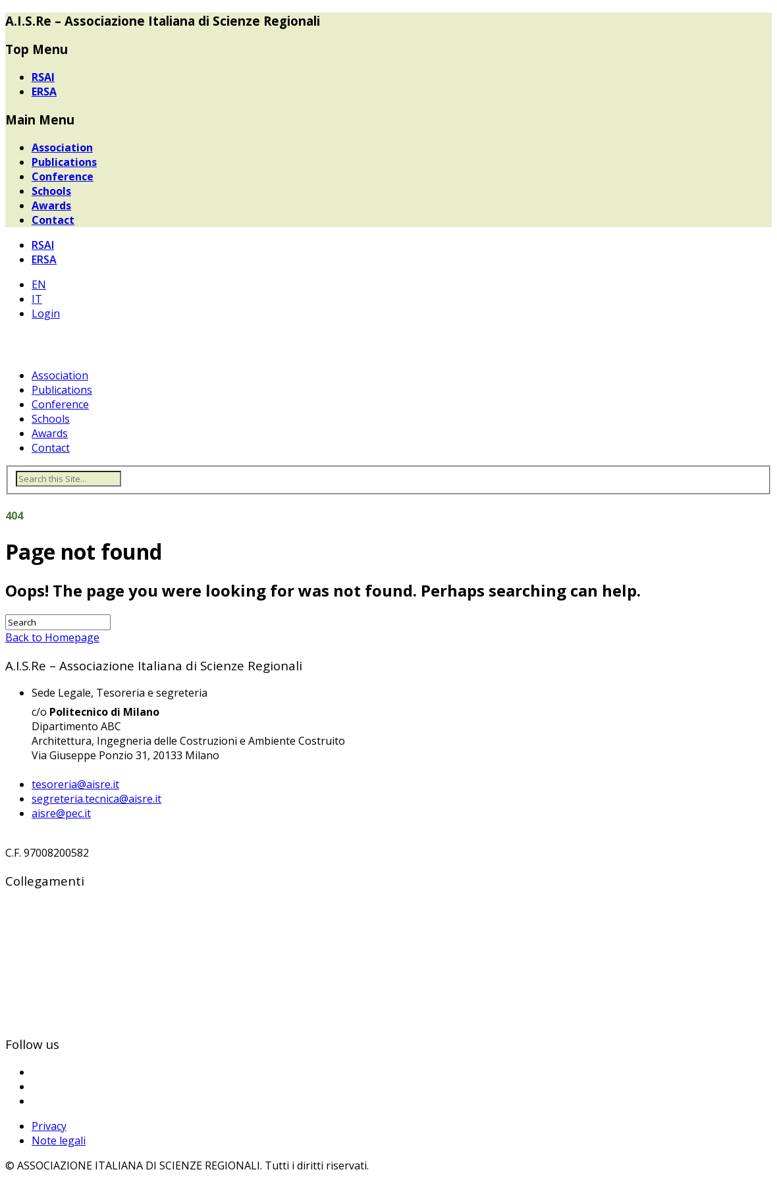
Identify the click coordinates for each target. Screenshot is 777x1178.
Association (62, 147)
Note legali (59, 1140)
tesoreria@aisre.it (75, 784)
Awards (51, 205)
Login (46, 313)
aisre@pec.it (61, 813)
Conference (63, 176)
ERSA (44, 91)
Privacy (49, 1126)
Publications (64, 162)
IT (37, 299)
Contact (53, 220)
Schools (51, 191)
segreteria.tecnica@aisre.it (96, 798)
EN (39, 284)
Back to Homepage (52, 637)
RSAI (43, 77)
